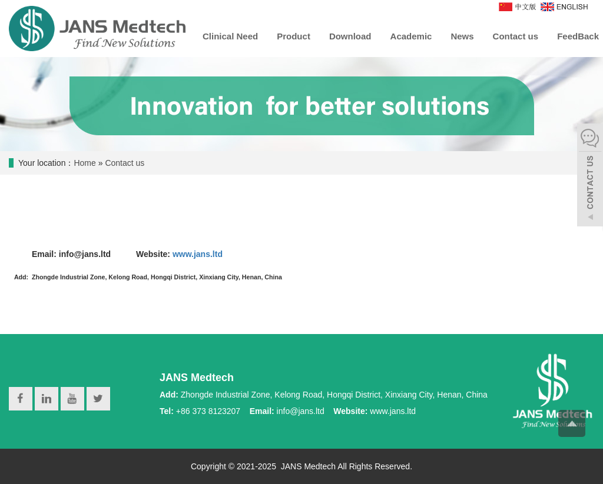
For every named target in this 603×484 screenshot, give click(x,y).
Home (84, 163)
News (461, 36)
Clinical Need (230, 36)
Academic (411, 36)
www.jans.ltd (199, 254)
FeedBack (578, 36)
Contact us (516, 36)
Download (350, 36)
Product (293, 36)
